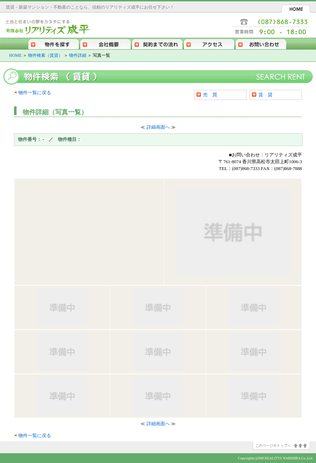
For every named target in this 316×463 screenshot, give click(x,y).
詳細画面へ (158, 127)
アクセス (209, 43)
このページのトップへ (284, 446)
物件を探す (53, 43)
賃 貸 (265, 94)
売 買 (210, 94)
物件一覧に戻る (34, 92)
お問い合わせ (261, 43)
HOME (295, 9)
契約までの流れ (157, 43)
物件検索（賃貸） (45, 55)
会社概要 (105, 43)
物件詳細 (77, 55)
